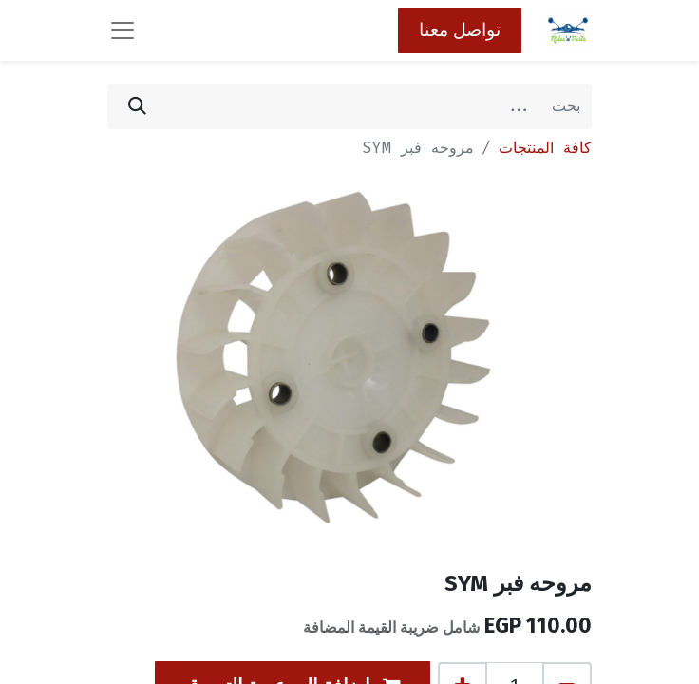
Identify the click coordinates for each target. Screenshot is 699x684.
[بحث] (137, 106)
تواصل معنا (460, 30)
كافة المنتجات (545, 148)
